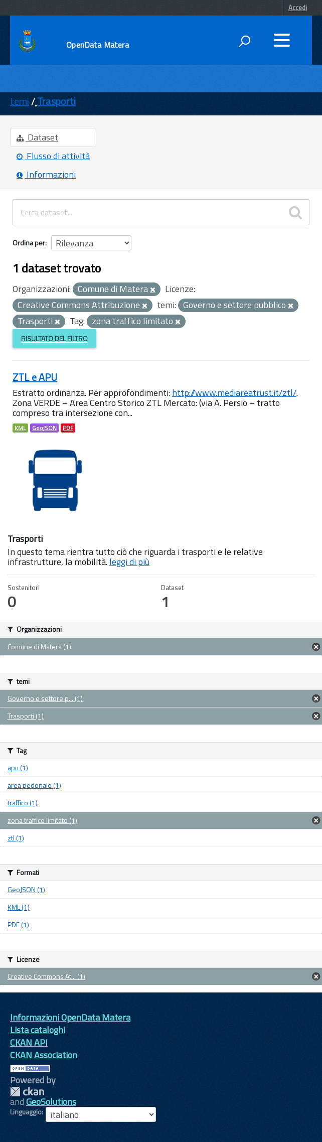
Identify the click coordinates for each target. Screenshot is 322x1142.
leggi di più (129, 561)
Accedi (297, 8)
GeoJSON (44, 428)
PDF (68, 428)
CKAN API (29, 1042)
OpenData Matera (97, 45)
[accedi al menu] (282, 40)
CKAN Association (43, 1055)
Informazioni (46, 174)
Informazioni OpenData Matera (70, 1017)
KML (20, 428)
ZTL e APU (35, 377)
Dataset (37, 137)
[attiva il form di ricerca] (244, 41)
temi (19, 101)
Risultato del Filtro (54, 338)
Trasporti (56, 101)
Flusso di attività (53, 156)
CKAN (27, 1091)
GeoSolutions (51, 1101)
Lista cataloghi (37, 1030)
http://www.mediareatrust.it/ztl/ (234, 392)
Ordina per (29, 242)
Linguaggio (26, 1112)
